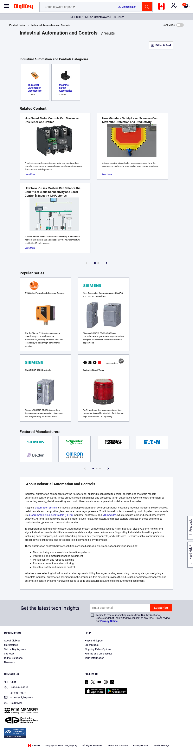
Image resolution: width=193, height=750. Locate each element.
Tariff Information (94, 658)
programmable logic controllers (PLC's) (51, 515)
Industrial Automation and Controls (50, 25)
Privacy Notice (109, 621)
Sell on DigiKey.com (15, 649)
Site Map (9, 653)
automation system (46, 507)
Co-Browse (13, 703)
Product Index (17, 25)
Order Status (91, 645)
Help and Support (94, 640)
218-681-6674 (15, 692)
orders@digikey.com (18, 698)
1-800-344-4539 (16, 688)
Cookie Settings (161, 745)
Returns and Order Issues (98, 653)
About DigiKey (12, 640)
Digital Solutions (13, 658)
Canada (34, 745)
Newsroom (10, 662)
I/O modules (109, 515)
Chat (10, 682)
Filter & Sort (163, 45)
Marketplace (11, 645)
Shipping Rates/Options (98, 649)
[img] (23, 7)
